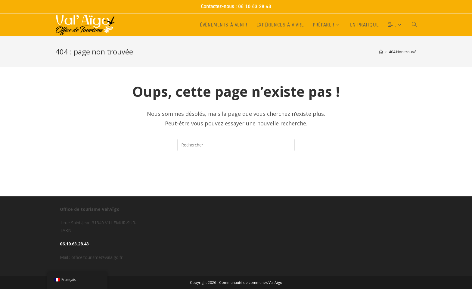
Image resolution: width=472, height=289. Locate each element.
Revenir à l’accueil (236, 175)
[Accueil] (381, 51)
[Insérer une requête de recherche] (236, 145)
